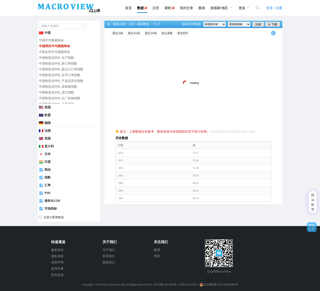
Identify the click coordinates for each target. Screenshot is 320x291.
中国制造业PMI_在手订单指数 (59, 75)
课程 (169, 8)
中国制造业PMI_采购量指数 (58, 86)
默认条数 (167, 33)
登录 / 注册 (274, 8)
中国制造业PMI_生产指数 (56, 57)
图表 (201, 8)
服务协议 (57, 250)
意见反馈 (57, 275)
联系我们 (108, 256)
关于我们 (108, 250)
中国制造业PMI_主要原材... (57, 104)
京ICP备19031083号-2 (166, 284)
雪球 (157, 256)
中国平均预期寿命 (51, 40)
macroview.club (116, 284)
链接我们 (108, 262)
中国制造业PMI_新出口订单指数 (61, 69)
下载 (272, 24)
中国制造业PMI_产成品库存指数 (61, 81)
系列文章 (186, 8)
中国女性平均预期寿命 (54, 52)
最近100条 (134, 33)
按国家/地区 (221, 7)
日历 (155, 8)
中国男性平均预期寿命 (54, 46)
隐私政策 (57, 256)
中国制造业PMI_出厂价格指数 (59, 98)
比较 (258, 24)
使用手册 (57, 268)
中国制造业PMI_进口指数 (56, 92)
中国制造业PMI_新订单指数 (58, 63)
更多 (245, 7)
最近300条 (151, 33)
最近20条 (117, 33)
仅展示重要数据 (54, 217)
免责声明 (57, 262)
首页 (128, 8)
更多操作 (182, 33)
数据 (142, 8)
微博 (157, 250)
